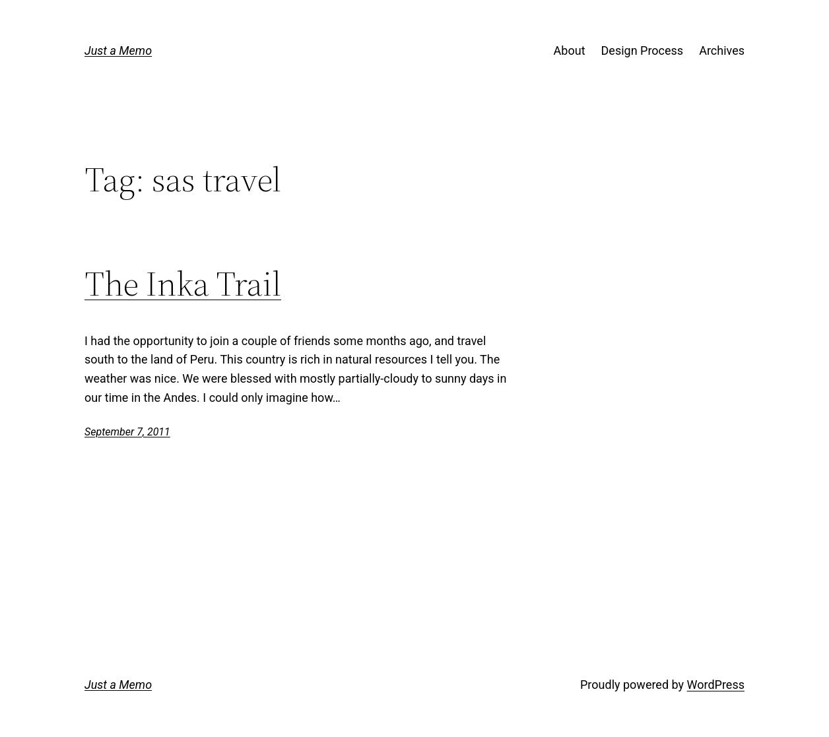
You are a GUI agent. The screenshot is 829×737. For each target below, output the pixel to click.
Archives (722, 50)
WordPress (716, 684)
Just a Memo (118, 50)
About (569, 50)
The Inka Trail (182, 284)
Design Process (642, 50)
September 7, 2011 (127, 432)
